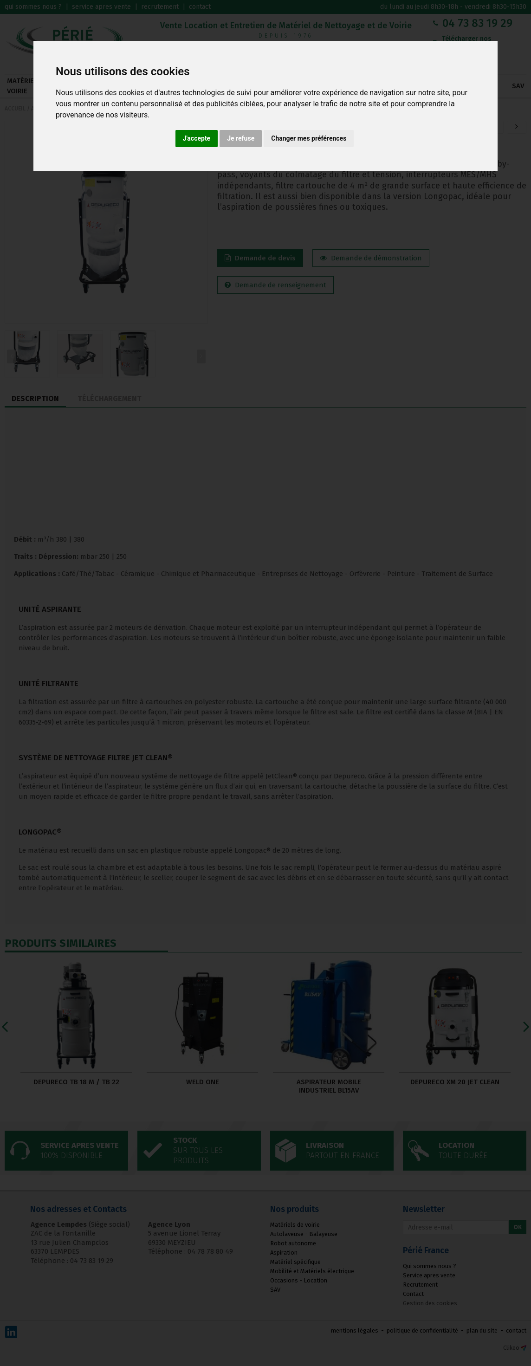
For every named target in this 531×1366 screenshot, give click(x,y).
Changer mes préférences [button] (308, 138)
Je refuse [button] (240, 138)
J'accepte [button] (197, 138)
